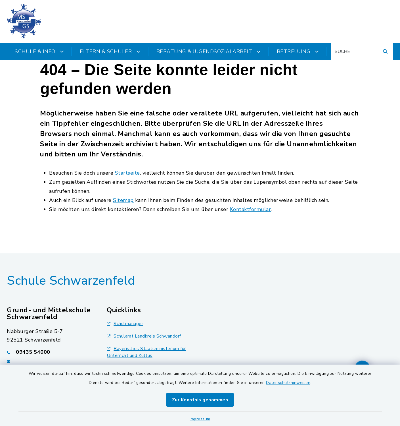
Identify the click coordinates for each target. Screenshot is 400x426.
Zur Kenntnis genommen (200, 400)
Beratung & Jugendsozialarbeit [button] (208, 51)
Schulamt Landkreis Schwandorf (144, 336)
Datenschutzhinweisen (288, 382)
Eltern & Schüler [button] (110, 51)
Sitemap (123, 200)
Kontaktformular (250, 209)
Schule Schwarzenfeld (71, 280)
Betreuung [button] (298, 51)
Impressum (200, 419)
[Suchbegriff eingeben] (362, 51)
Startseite (127, 172)
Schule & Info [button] (39, 51)
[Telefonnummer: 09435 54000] (50, 352)
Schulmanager (125, 323)
